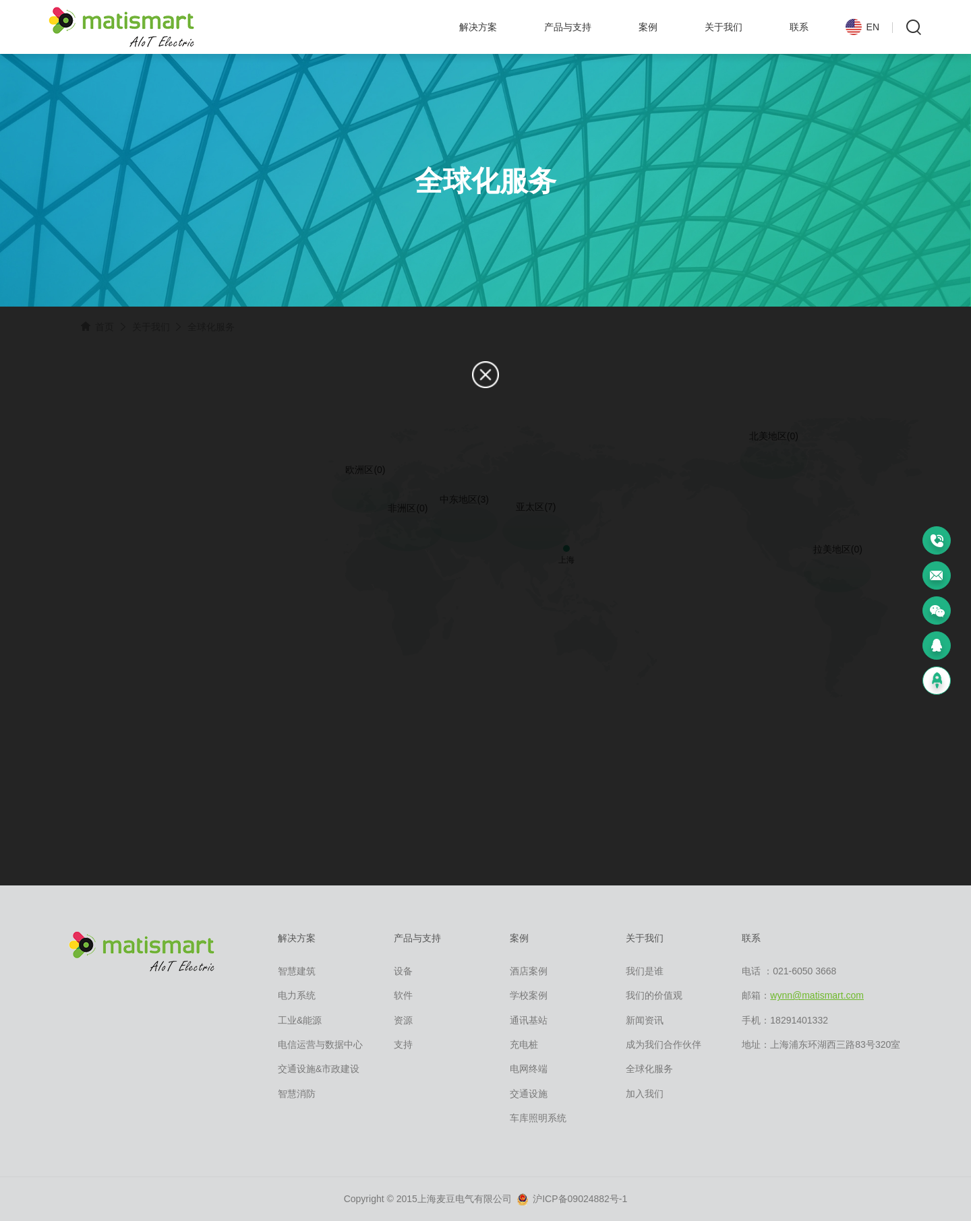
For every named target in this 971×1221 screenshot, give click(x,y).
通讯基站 (529, 1020)
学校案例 (529, 995)
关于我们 (723, 27)
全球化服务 (649, 1068)
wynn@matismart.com (817, 995)
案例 (648, 27)
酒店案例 (529, 971)
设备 (403, 971)
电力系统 (297, 995)
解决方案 (478, 27)
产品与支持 (567, 27)
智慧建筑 (297, 971)
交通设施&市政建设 (318, 1068)
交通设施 (529, 1093)
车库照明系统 (538, 1118)
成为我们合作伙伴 (663, 1044)
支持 (403, 1044)
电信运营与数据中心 (320, 1044)
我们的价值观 (654, 995)
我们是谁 (645, 971)
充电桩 (524, 1044)
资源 (403, 1020)
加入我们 (645, 1093)
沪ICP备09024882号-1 (572, 1199)
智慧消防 (297, 1093)
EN (862, 28)
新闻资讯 (645, 1020)
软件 (403, 995)
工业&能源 (300, 1020)
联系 (799, 27)
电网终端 (529, 1068)
